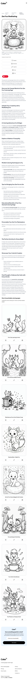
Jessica (10, 677)
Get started (14, 642)
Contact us (17, 673)
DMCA (16, 670)
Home (3, 13)
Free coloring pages (5, 666)
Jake (6, 677)
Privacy (16, 666)
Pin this (5, 76)
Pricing (2, 668)
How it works (3, 670)
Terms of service (18, 668)
